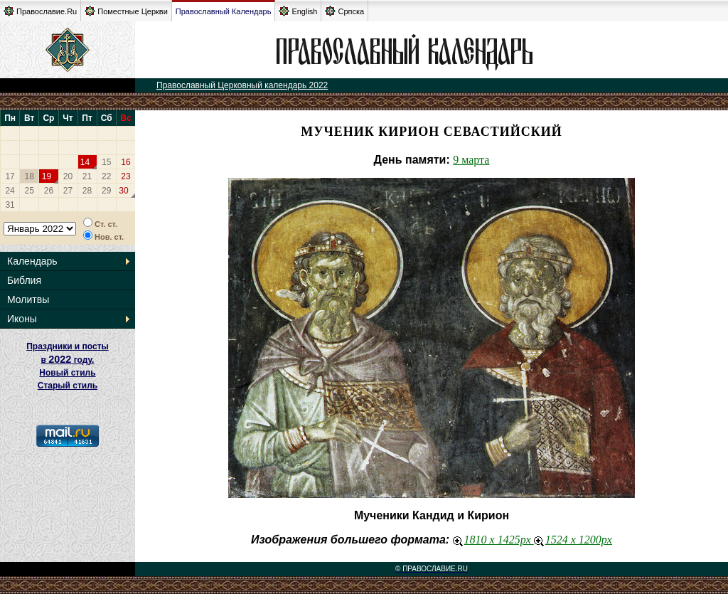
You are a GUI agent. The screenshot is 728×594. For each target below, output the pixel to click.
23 (125, 176)
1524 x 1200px (573, 540)
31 (9, 205)
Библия (24, 280)
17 (9, 176)
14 (85, 162)
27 (68, 191)
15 (106, 162)
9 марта (471, 160)
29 (106, 191)
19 (46, 176)
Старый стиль (67, 386)
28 (87, 191)
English (298, 11)
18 (29, 176)
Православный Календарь (224, 11)
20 (68, 176)
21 (87, 176)
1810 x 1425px (493, 540)
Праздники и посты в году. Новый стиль (67, 359)
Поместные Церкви (126, 11)
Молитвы (28, 299)
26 (48, 191)
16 (125, 162)
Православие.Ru (40, 11)
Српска (344, 11)
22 (106, 176)
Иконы (22, 318)
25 (29, 191)
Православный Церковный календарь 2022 (242, 85)
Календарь (32, 261)
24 (9, 191)
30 (123, 191)
